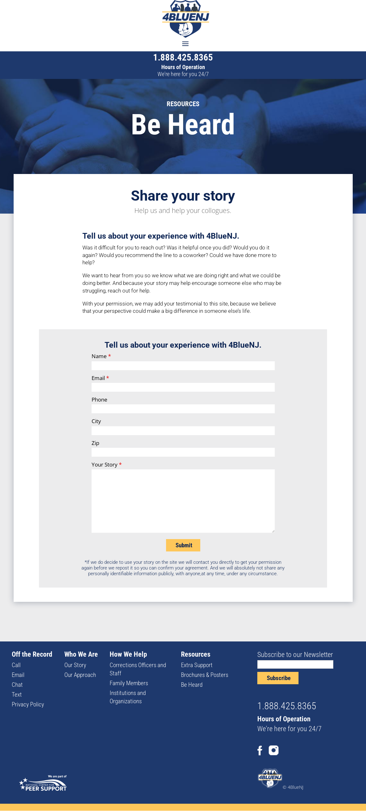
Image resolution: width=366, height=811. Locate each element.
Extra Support (197, 665)
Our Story (75, 665)
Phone (99, 399)
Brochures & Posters (204, 675)
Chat (17, 684)
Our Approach (80, 675)
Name (101, 356)
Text (17, 694)
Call (16, 665)
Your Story (107, 464)
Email (100, 378)
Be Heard (191, 684)
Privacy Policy (28, 704)
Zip (95, 443)
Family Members (129, 683)
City (96, 421)
